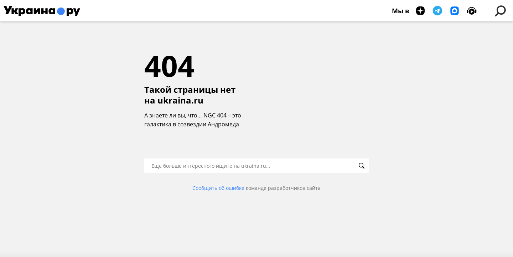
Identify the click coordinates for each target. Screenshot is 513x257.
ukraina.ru (180, 100)
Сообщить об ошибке (218, 188)
